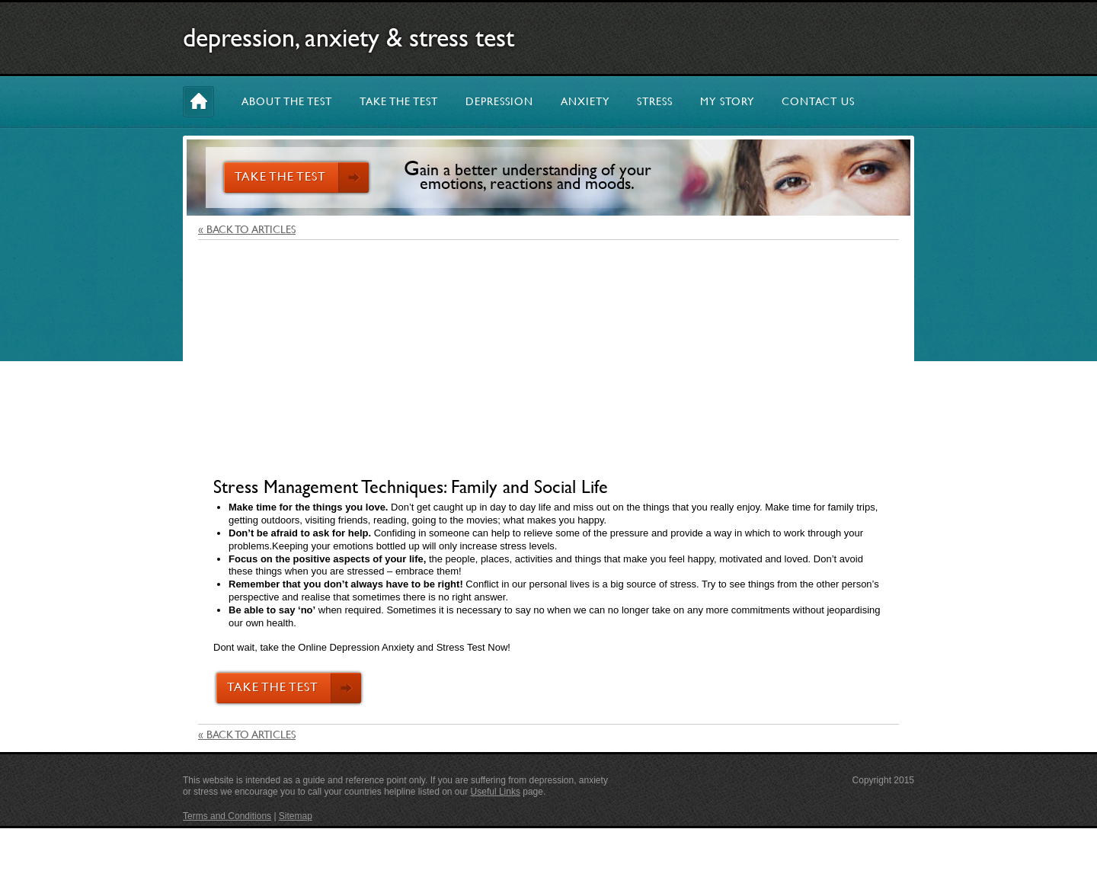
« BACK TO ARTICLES (247, 229)
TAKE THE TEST (399, 101)
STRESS (655, 101)
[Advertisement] (548, 362)
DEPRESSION (499, 101)
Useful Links (495, 791)
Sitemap (295, 816)
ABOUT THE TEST (286, 101)
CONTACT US (818, 101)
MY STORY (727, 101)
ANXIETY (585, 101)
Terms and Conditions (227, 816)
